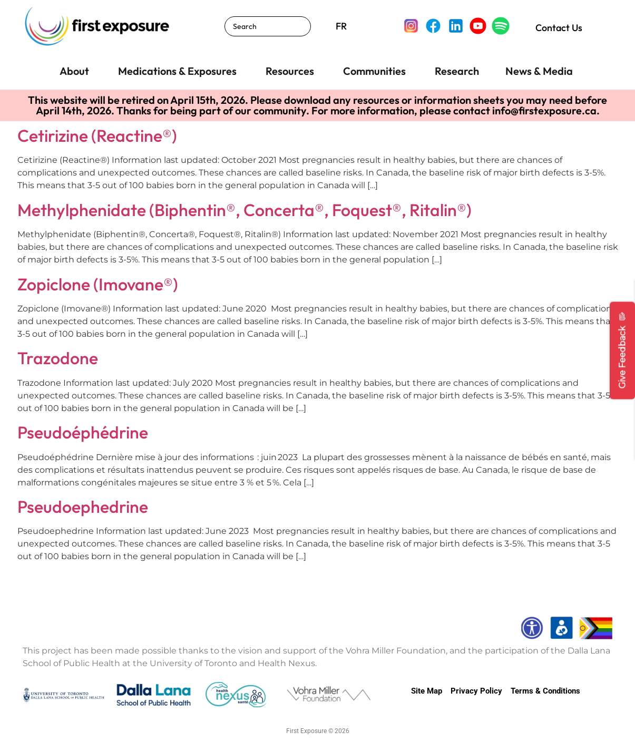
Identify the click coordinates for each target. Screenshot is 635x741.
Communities (374, 70)
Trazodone (57, 357)
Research (457, 70)
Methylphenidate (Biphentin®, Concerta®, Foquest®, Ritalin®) (244, 209)
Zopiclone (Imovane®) (97, 284)
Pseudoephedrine (82, 506)
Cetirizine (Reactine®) (97, 135)
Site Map (426, 691)
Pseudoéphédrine (82, 432)
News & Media (539, 70)
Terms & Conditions (545, 691)
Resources (290, 70)
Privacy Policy (476, 691)
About (74, 70)
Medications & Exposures (177, 70)
